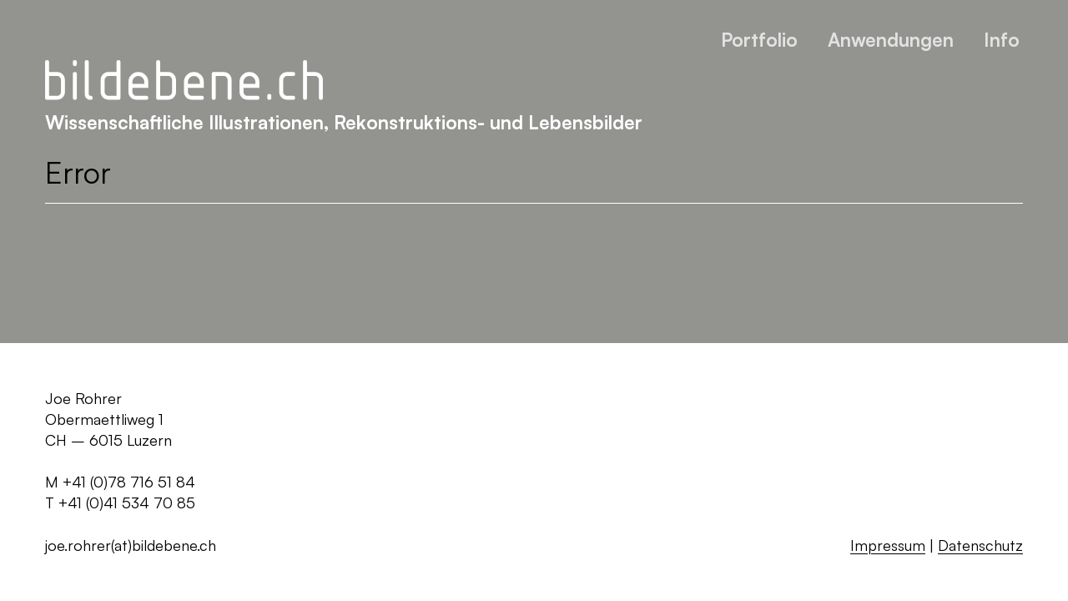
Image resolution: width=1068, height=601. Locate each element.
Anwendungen (891, 39)
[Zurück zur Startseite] (184, 81)
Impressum (887, 545)
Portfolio (759, 39)
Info (1002, 39)
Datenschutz (980, 545)
